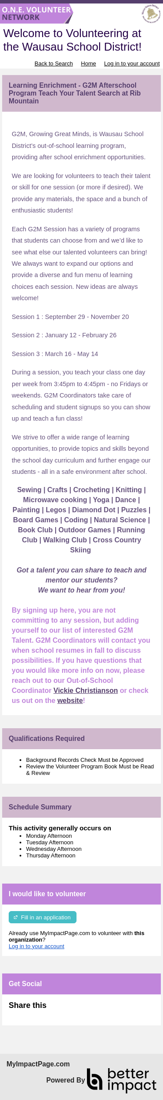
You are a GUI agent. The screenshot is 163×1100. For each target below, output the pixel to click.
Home (88, 63)
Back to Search (53, 63)
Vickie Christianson (85, 690)
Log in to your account (132, 63)
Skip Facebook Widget (75, 1009)
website (70, 700)
